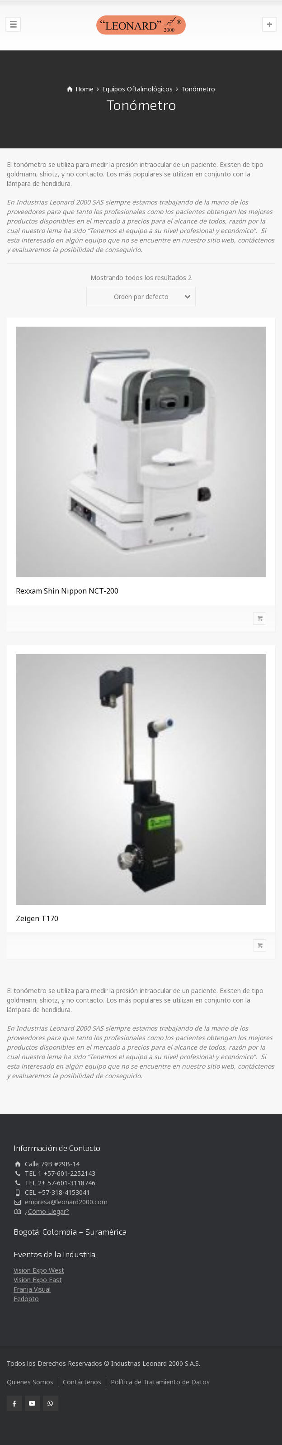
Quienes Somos (30, 1382)
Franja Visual (32, 1289)
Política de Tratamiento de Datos (160, 1382)
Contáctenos (82, 1382)
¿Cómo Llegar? (47, 1211)
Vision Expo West (39, 1270)
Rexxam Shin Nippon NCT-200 (67, 591)
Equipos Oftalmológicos (137, 89)
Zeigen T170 (37, 918)
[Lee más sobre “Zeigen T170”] (141, 945)
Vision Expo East (38, 1279)
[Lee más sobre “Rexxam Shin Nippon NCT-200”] (141, 618)
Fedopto (26, 1298)
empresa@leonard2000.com (66, 1202)
